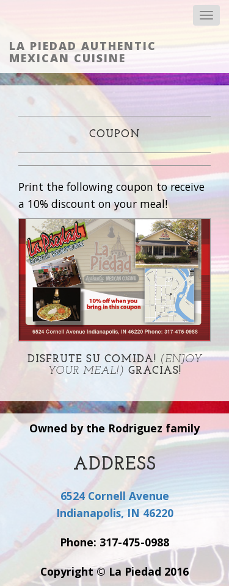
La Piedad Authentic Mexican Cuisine (82, 51)
